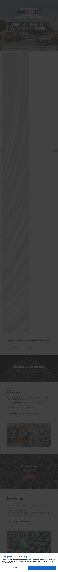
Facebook (23, 562)
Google (18, 562)
